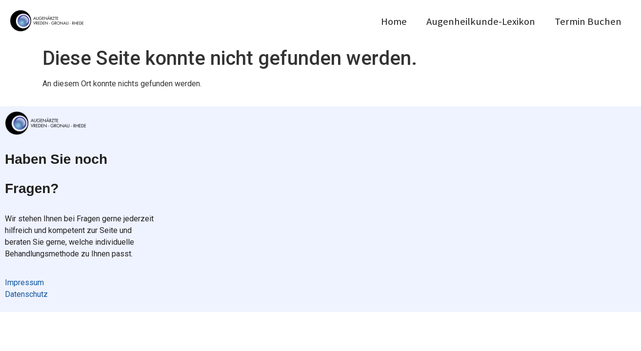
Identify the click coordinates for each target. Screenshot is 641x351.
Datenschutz (26, 294)
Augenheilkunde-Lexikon (480, 21)
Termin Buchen (588, 21)
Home (394, 21)
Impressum (24, 282)
